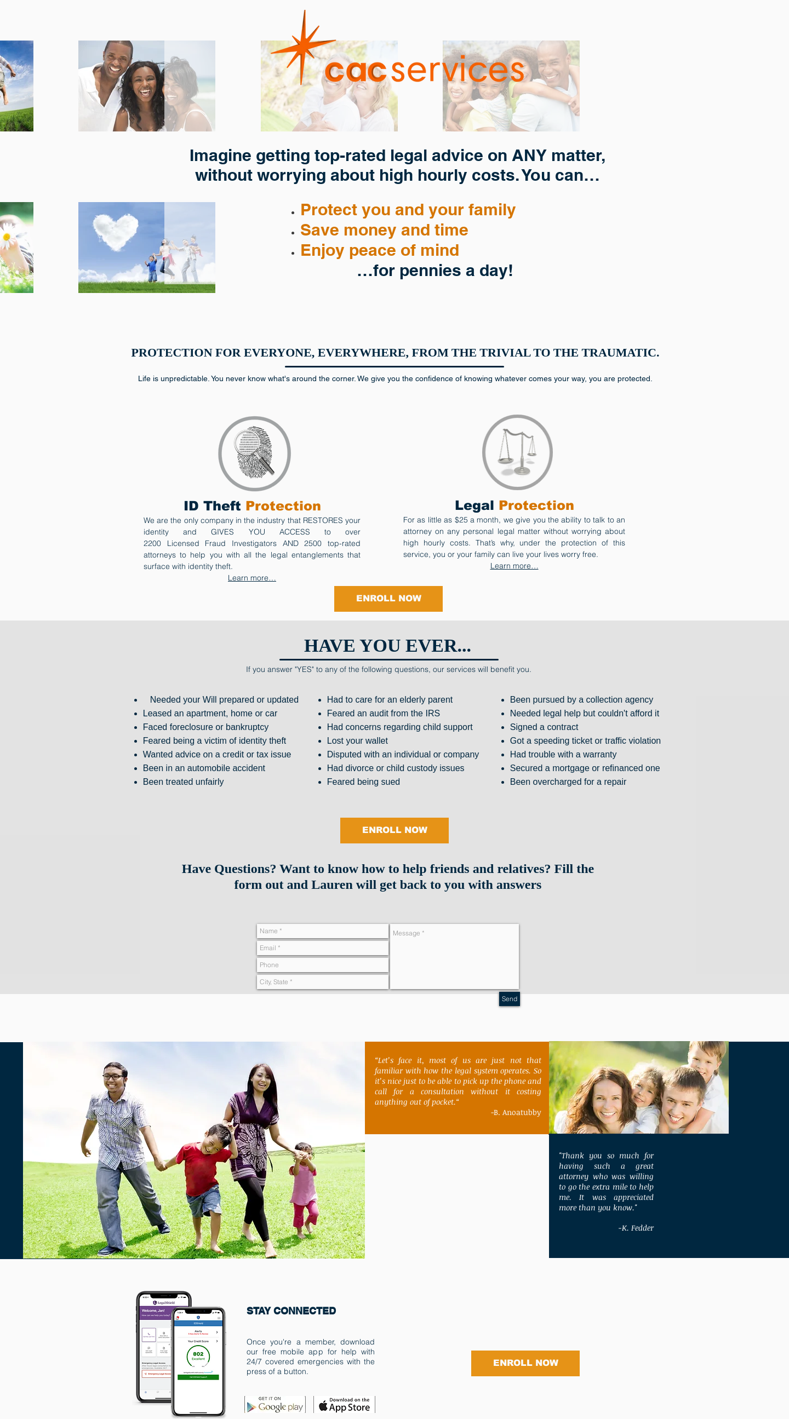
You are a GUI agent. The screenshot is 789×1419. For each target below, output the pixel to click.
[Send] (509, 999)
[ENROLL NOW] (388, 599)
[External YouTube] (457, 1197)
